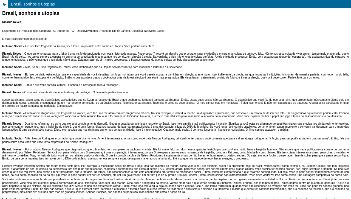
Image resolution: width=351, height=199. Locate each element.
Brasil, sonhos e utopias (33, 4)
